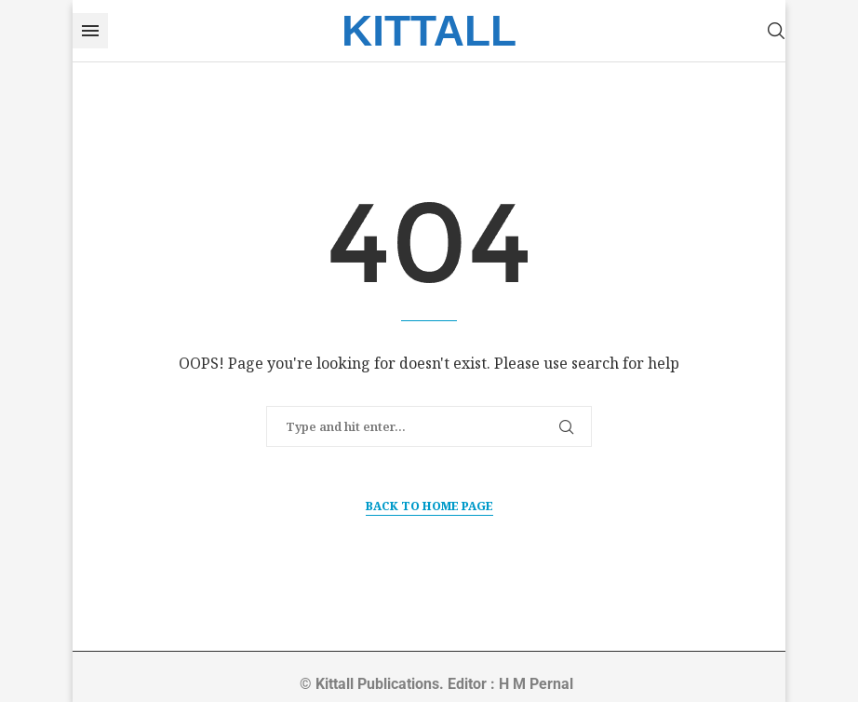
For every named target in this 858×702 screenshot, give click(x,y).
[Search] (776, 30)
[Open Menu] (90, 30)
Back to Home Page (429, 506)
